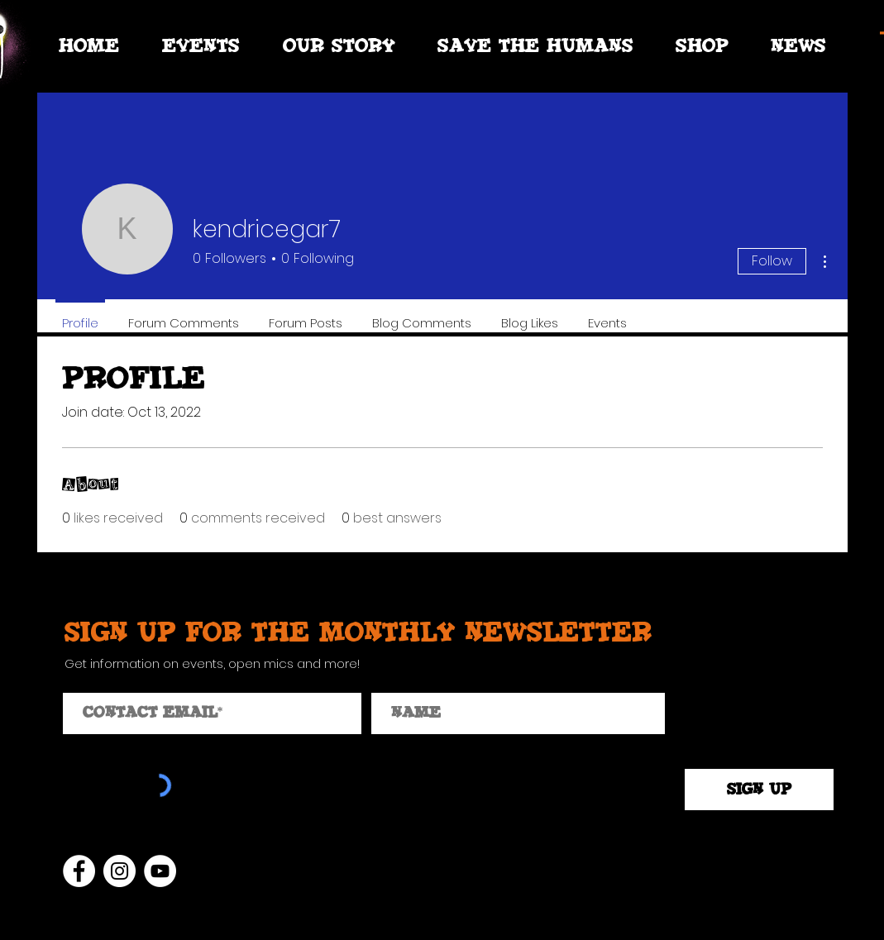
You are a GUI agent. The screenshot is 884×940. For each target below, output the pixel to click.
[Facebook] (79, 871)
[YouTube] (160, 871)
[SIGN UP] (759, 789)
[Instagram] (119, 871)
